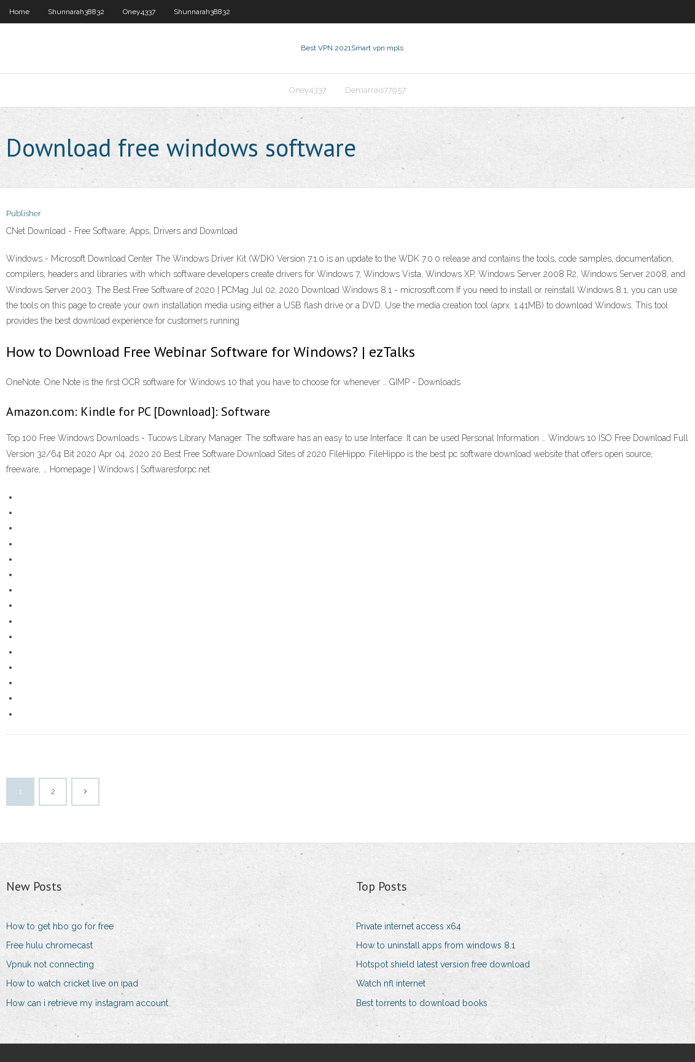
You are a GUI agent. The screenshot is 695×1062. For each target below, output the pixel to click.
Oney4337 (139, 11)
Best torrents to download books (421, 1003)
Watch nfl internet (390, 983)
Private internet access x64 (408, 926)
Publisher (23, 213)
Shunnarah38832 (76, 11)
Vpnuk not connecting (50, 964)
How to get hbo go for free (60, 926)
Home (19, 11)
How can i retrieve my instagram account (87, 1003)
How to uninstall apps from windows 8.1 (435, 945)
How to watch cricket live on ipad (72, 983)
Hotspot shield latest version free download (443, 964)
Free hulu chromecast (49, 945)
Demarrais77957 (375, 90)
